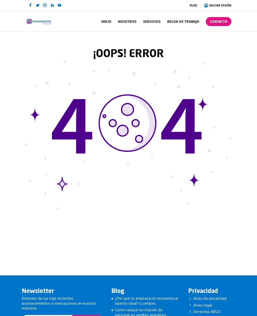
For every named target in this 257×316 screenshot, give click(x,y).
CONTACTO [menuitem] (218, 21)
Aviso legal (203, 305)
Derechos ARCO (207, 312)
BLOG (193, 5)
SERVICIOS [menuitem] (152, 21)
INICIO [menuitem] (106, 21)
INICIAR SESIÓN (218, 5)
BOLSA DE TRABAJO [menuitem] (183, 21)
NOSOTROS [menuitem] (127, 21)
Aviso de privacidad (210, 298)
